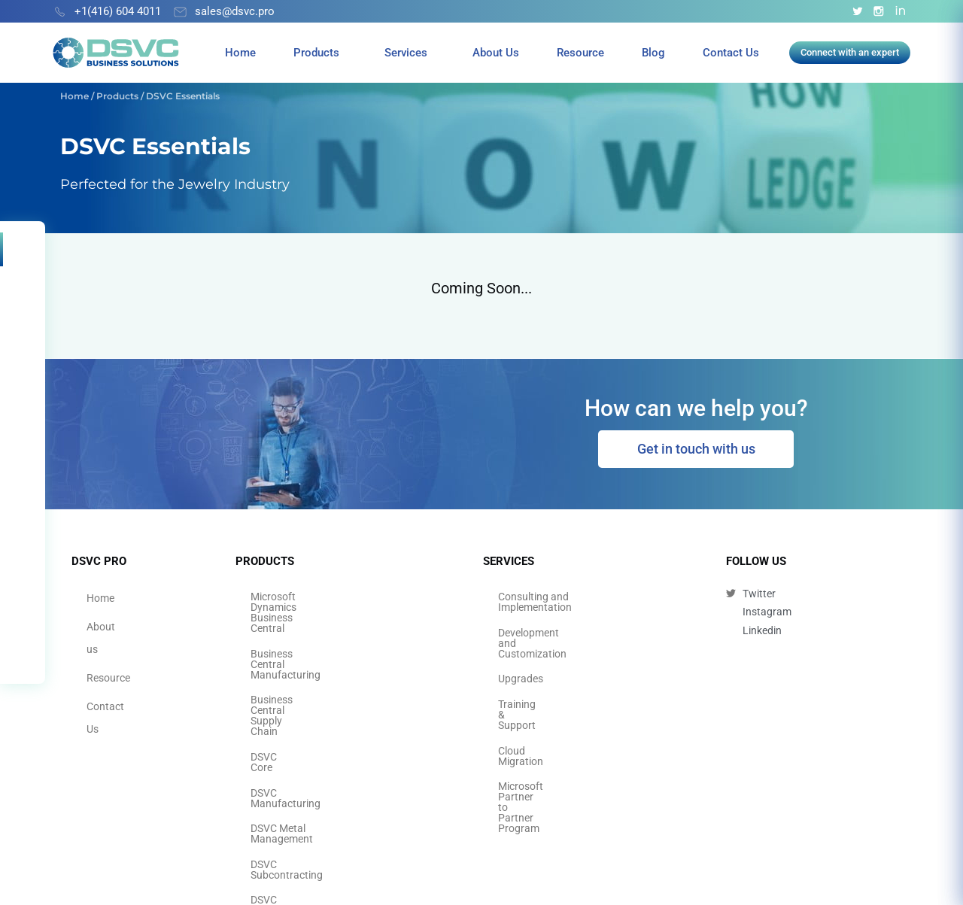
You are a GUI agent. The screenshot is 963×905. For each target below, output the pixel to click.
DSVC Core (276, 663)
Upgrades (520, 641)
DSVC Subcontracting (301, 731)
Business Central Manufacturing (326, 618)
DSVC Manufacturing (300, 686)
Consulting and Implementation (571, 596)
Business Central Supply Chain (321, 641)
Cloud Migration (535, 686)
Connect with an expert (849, 52)
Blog (653, 52)
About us (108, 618)
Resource (580, 52)
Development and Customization (574, 618)
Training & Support (541, 663)
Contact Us (731, 52)
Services (405, 52)
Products (316, 52)
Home (240, 52)
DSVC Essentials (289, 799)
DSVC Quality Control (300, 754)
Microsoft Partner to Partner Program (564, 714)
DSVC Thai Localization (305, 776)
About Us (495, 52)
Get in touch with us (696, 449)
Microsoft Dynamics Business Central (337, 596)
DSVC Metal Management (310, 709)
